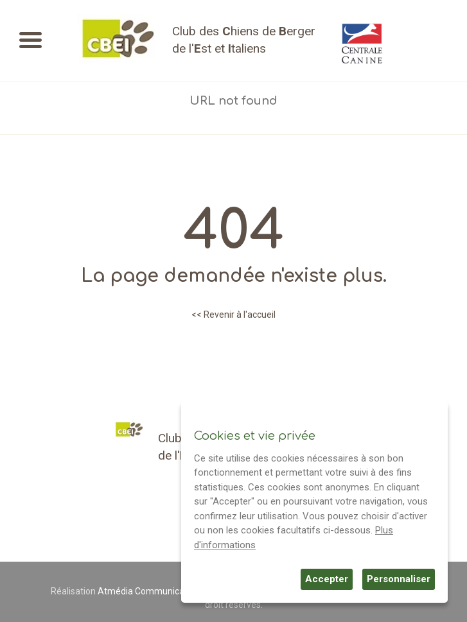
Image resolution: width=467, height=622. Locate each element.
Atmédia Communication (149, 591)
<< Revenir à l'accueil (233, 314)
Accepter (326, 579)
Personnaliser (398, 579)
